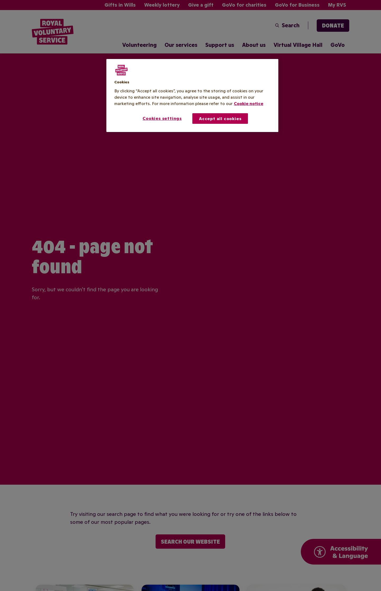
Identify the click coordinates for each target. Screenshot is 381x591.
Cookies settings (162, 118)
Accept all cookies (220, 118)
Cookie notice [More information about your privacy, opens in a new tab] (248, 103)
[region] (192, 95)
